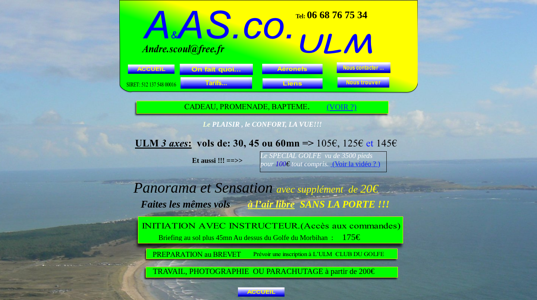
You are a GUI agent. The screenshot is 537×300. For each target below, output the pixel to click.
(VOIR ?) (342, 106)
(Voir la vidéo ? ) (355, 164)
